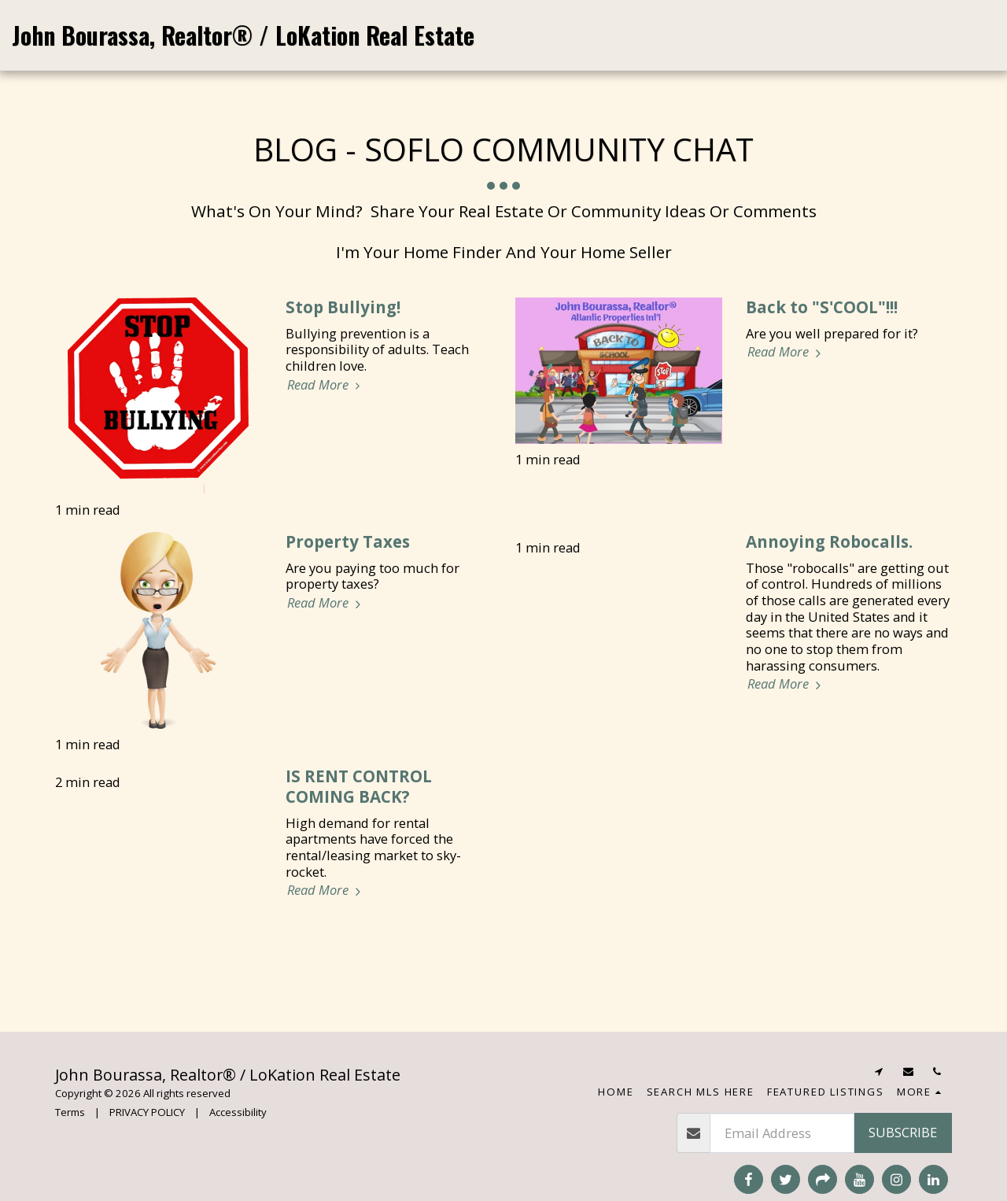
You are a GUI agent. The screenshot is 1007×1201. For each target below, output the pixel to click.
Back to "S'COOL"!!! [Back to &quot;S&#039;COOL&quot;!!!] (822, 307)
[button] (854, 35)
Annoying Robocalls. (829, 541)
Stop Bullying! (343, 307)
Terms (70, 1112)
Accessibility (238, 1112)
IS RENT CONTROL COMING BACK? (359, 786)
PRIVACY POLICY (147, 1112)
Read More (326, 385)
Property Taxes (348, 541)
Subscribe (903, 1132)
